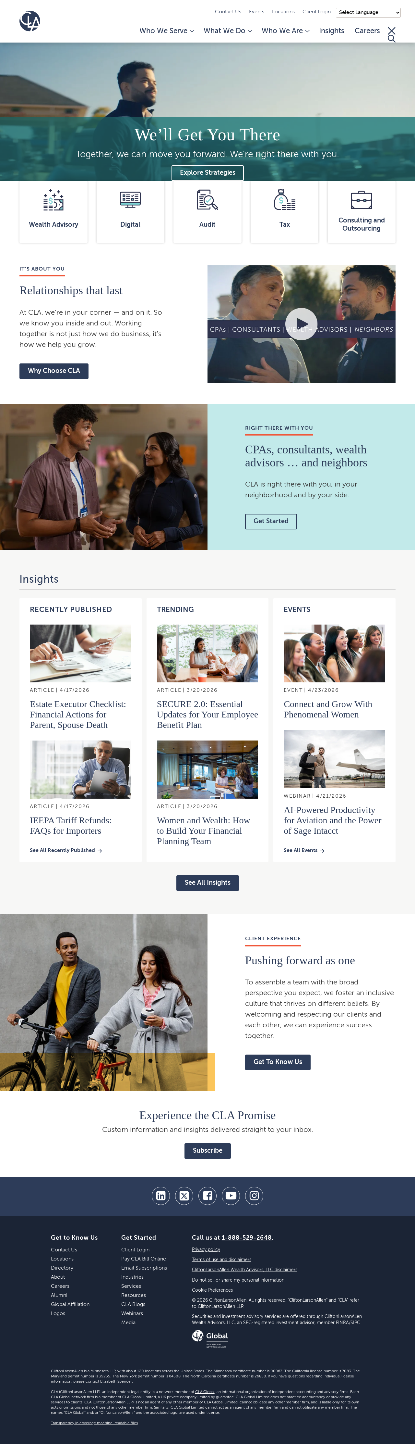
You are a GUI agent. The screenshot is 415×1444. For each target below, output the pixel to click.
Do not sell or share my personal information (238, 1280)
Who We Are (285, 31)
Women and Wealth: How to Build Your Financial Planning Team (203, 830)
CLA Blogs (133, 1304)
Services (131, 1286)
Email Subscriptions (144, 1268)
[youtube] (231, 1196)
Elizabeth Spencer (116, 1382)
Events (256, 12)
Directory (62, 1268)
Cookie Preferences (212, 1290)
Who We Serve (166, 31)
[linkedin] (161, 1196)
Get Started (271, 521)
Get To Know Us (278, 1062)
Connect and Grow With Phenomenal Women (328, 709)
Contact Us (228, 12)
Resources (133, 1295)
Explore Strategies (207, 173)
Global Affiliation (70, 1304)
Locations (283, 12)
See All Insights (208, 883)
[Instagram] (254, 1196)
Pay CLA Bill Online (143, 1259)
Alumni (59, 1295)
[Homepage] (29, 21)
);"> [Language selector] (368, 13)
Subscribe (207, 1151)
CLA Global (205, 1392)
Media (128, 1322)
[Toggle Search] (392, 35)
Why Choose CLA (54, 371)
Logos (58, 1313)
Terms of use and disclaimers (221, 1260)
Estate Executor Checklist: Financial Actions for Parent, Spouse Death (78, 714)
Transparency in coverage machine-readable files (94, 1423)
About (58, 1277)
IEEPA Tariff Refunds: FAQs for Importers (71, 825)
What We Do (227, 31)
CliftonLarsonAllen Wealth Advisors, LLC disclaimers (244, 1270)
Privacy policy (206, 1250)
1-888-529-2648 (247, 1238)
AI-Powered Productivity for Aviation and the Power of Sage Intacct (332, 820)
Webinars (132, 1313)
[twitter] (184, 1196)
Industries (132, 1277)
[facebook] (207, 1196)
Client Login (316, 12)
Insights (331, 31)
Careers (367, 31)
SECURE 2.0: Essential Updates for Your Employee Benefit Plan (207, 714)
